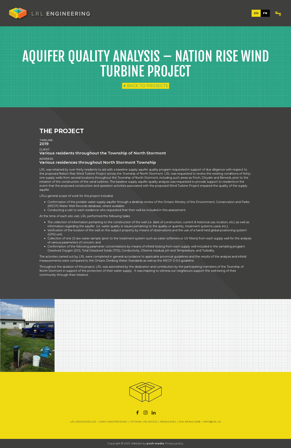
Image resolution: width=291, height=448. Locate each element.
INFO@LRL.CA (212, 421)
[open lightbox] (27, 335)
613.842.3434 (168, 421)
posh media (155, 443)
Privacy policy (174, 443)
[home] (49, 13)
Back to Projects (147, 86)
